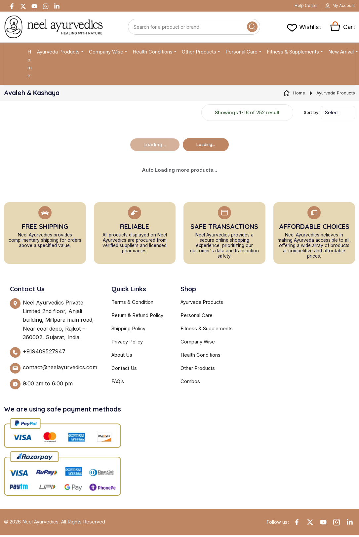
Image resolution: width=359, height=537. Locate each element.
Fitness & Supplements (293, 53)
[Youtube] (34, 7)
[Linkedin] (57, 7)
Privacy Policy (127, 343)
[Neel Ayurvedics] (53, 29)
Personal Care (241, 53)
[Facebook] (12, 7)
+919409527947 (44, 353)
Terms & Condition (132, 304)
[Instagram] (46, 7)
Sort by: (311, 114)
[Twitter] (23, 7)
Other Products (199, 53)
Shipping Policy (128, 330)
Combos (190, 383)
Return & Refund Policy (137, 317)
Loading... (205, 146)
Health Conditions (153, 53)
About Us (121, 357)
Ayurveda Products (58, 53)
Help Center (300, 7)
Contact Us (124, 370)
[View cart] (303, 28)
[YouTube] (323, 524)
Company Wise (106, 53)
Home (29, 65)
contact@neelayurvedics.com (60, 369)
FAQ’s (117, 383)
